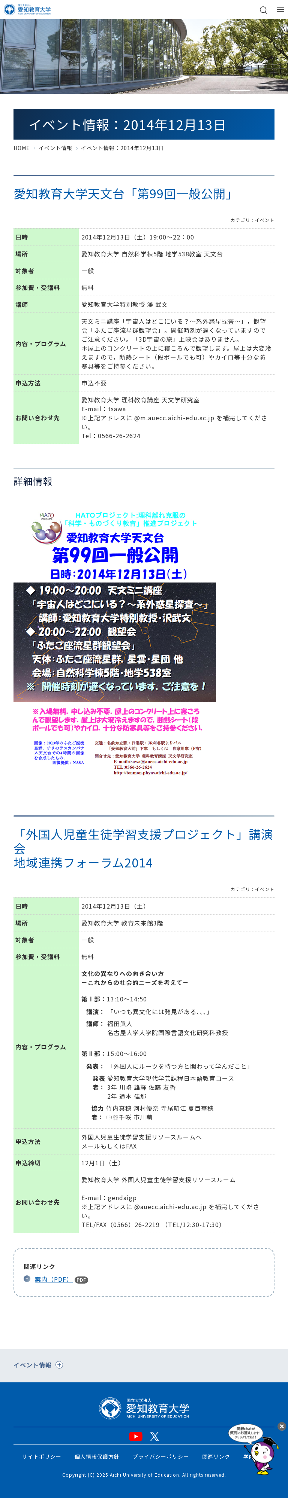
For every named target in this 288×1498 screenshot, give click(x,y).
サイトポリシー (42, 1456)
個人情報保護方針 (97, 1456)
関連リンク (216, 1456)
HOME (22, 148)
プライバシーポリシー (161, 1456)
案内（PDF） (54, 1279)
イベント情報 (55, 148)
